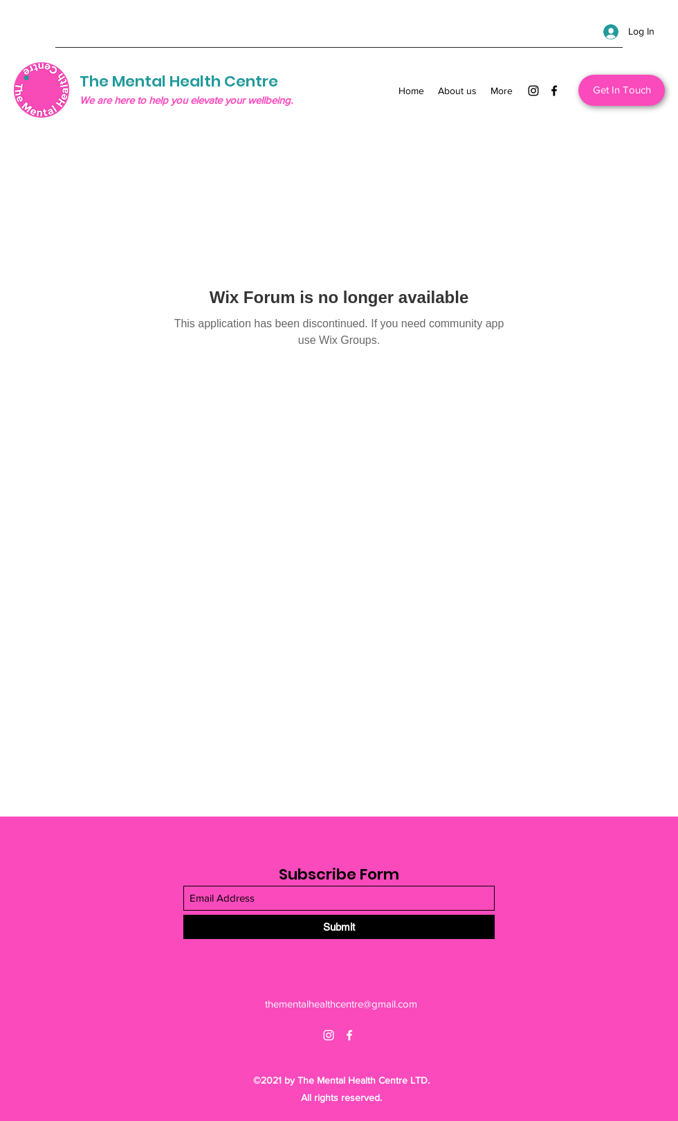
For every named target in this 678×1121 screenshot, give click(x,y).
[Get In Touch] (621, 90)
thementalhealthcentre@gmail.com (341, 1004)
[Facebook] (554, 91)
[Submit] (339, 927)
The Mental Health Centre (179, 81)
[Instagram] (533, 91)
